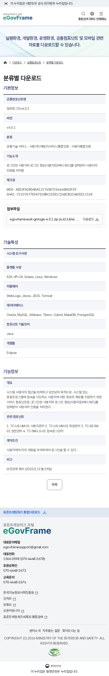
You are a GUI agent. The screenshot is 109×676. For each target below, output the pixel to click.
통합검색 (83, 19)
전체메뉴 (101, 19)
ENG (92, 19)
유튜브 (7, 605)
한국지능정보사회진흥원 (18, 592)
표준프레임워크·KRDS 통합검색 (23, 617)
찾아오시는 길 (71, 631)
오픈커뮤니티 (11, 610)
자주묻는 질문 (51, 631)
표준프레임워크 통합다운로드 (21, 512)
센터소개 (34, 631)
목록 (55, 484)
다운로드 (88, 219)
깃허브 (7, 598)
